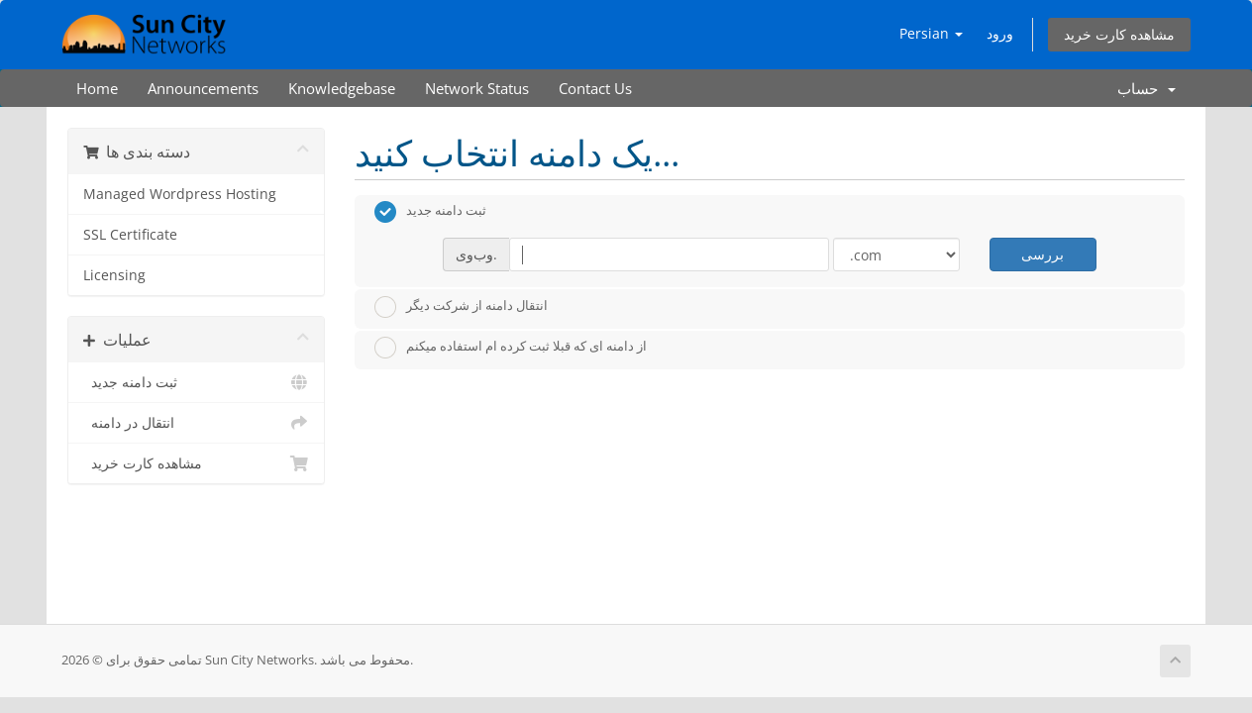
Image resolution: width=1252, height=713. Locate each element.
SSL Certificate (130, 235)
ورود (1000, 33)
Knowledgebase (341, 88)
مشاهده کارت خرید (1119, 34)
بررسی (1042, 254)
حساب (1146, 88)
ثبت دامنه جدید (196, 382)
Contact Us (595, 88)
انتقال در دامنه (196, 423)
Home (97, 88)
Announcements (203, 88)
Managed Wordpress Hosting (179, 194)
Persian (931, 33)
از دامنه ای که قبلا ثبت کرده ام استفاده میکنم (510, 347)
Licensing (114, 275)
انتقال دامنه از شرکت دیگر (461, 307)
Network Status (477, 88)
